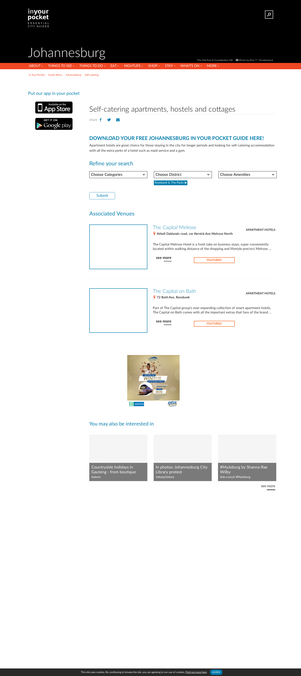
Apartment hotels (260, 229)
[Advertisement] (182, 90)
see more (163, 258)
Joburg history (165, 477)
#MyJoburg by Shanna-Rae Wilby (243, 469)
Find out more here (196, 672)
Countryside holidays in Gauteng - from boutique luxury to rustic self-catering (116, 470)
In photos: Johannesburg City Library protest (182, 469)
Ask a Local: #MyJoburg (235, 477)
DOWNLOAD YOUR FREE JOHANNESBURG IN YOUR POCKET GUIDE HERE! (176, 138)
